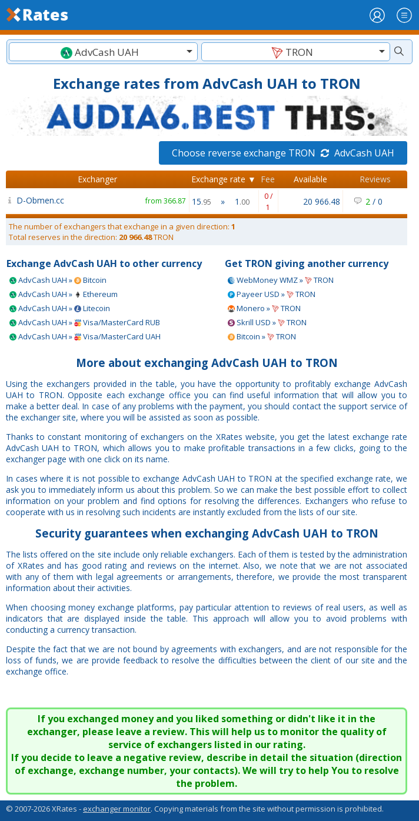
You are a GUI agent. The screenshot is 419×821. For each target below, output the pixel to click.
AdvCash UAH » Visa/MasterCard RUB (84, 322)
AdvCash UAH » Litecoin (59, 308)
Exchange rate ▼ (223, 179)
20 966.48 (321, 201)
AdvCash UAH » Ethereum (63, 294)
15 (201, 201)
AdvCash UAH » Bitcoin (58, 280)
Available (310, 179)
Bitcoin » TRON (262, 336)
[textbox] (103, 52)
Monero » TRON (264, 308)
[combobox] (103, 51)
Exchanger (97, 179)
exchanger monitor (117, 808)
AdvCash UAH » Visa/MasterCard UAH (85, 336)
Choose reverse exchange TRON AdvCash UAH (283, 152)
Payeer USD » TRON (271, 294)
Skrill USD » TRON (267, 322)
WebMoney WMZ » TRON (281, 280)
